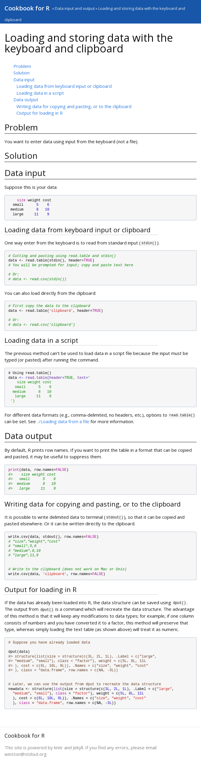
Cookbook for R (27, 8)
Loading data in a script (40, 93)
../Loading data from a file (63, 421)
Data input (24, 79)
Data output (25, 99)
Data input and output (75, 8)
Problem (22, 66)
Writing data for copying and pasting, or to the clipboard (73, 106)
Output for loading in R (39, 113)
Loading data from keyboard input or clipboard (64, 86)
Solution (21, 73)
